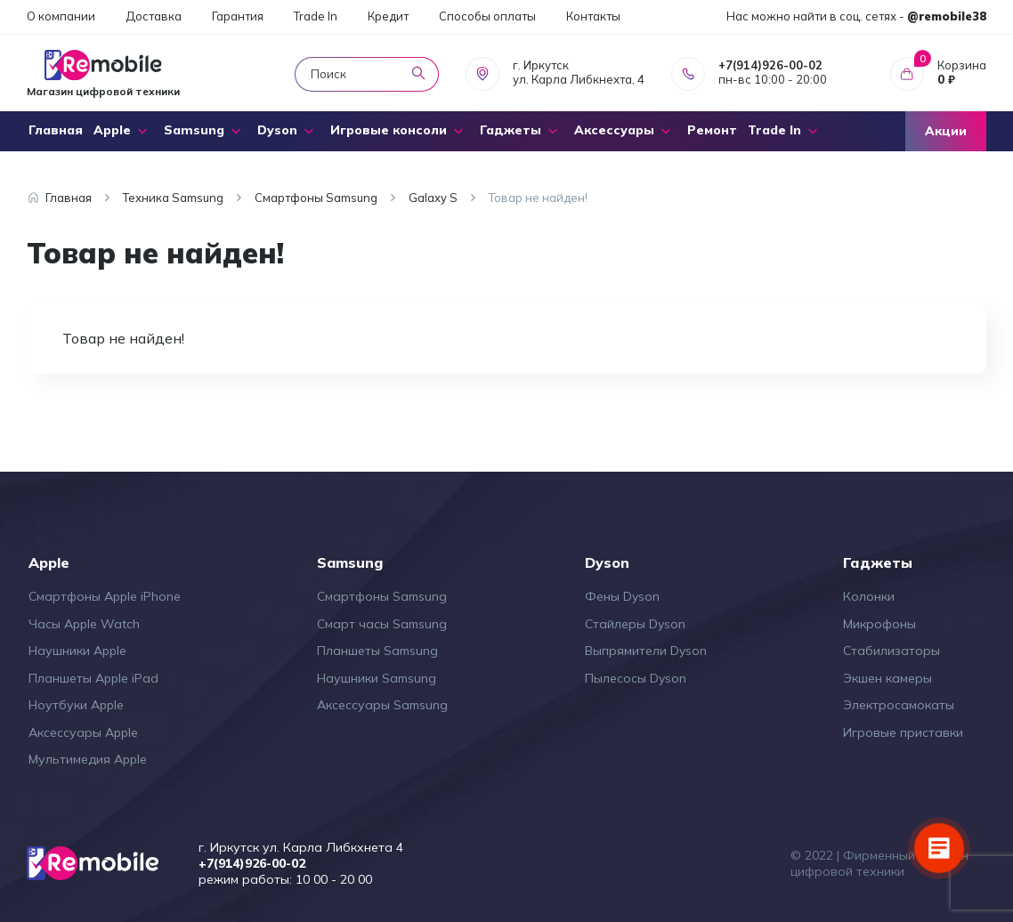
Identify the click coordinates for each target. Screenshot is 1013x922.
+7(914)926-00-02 (770, 65)
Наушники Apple (77, 651)
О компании (61, 16)
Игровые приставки (903, 732)
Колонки (869, 596)
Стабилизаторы (891, 651)
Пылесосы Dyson (635, 678)
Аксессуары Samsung (382, 705)
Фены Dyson (622, 596)
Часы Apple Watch (84, 624)
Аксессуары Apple (83, 732)
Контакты (593, 16)
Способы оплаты (487, 16)
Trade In (315, 16)
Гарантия (237, 16)
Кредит (388, 16)
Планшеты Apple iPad (93, 678)
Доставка (154, 16)
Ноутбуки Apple (76, 705)
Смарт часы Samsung (382, 624)
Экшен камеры (887, 678)
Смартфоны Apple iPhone (104, 596)
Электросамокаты (898, 705)
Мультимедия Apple (87, 759)
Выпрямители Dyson (646, 651)
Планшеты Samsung (377, 651)
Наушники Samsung (376, 678)
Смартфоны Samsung (382, 596)
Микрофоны (879, 624)
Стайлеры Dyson (635, 624)
